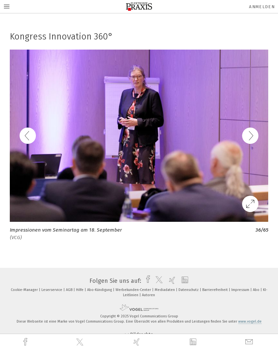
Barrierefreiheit (215, 290)
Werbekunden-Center (134, 290)
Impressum (240, 290)
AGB (69, 290)
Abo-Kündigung (100, 290)
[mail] (250, 342)
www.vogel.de (250, 321)
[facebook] (26, 342)
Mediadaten (165, 290)
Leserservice (52, 290)
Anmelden (262, 6)
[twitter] (80, 342)
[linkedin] (194, 342)
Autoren (148, 295)
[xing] (137, 342)
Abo (256, 290)
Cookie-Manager (25, 290)
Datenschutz (189, 290)
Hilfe (80, 290)
